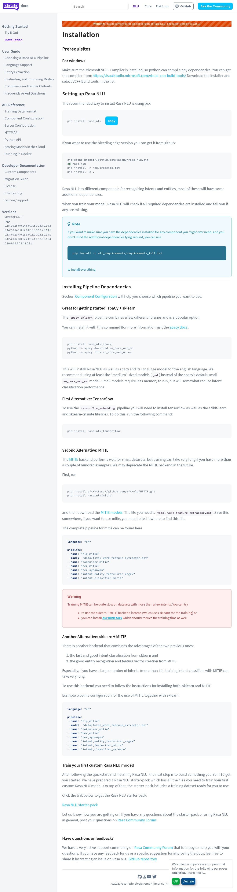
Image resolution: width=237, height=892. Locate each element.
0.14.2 (8, 230)
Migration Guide (16, 179)
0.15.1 (8, 225)
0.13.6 (47, 230)
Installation (14, 39)
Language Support (18, 64)
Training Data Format (20, 111)
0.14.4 (39, 225)
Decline (188, 881)
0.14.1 (16, 230)
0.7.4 (29, 243)
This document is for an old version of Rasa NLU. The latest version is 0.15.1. (146, 24)
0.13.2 (31, 234)
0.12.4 (8, 239)
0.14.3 (47, 225)
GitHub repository (142, 858)
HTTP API (11, 132)
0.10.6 (8, 243)
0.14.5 (31, 225)
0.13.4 (16, 234)
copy (111, 121)
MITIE (73, 459)
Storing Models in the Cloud (25, 146)
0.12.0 (39, 239)
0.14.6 (24, 225)
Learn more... (196, 872)
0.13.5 (8, 234)
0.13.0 (47, 234)
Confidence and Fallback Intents (28, 86)
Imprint (159, 883)
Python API (13, 139)
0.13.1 (39, 234)
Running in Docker (18, 153)
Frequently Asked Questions (25, 93)
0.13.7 (39, 230)
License (10, 186)
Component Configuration (24, 118)
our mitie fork (112, 618)
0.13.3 (24, 234)
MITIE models (112, 512)
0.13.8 (31, 230)
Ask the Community (215, 6)
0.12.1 (31, 239)
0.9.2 (15, 243)
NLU (136, 6)
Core (148, 6)
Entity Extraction (17, 72)
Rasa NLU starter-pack (80, 804)
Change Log (13, 193)
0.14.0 (24, 230)
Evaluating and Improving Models (29, 79)
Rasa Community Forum (137, 820)
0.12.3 (16, 239)
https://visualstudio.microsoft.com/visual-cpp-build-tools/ (139, 75)
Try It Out (11, 32)
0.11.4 (47, 239)
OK (175, 881)
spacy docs (178, 327)
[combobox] (100, 6)
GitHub (183, 6)
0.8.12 (22, 243)
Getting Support (16, 200)
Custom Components (20, 171)
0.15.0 (16, 225)
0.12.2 (24, 239)
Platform (162, 6)
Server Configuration (20, 125)
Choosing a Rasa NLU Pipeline (27, 57)
